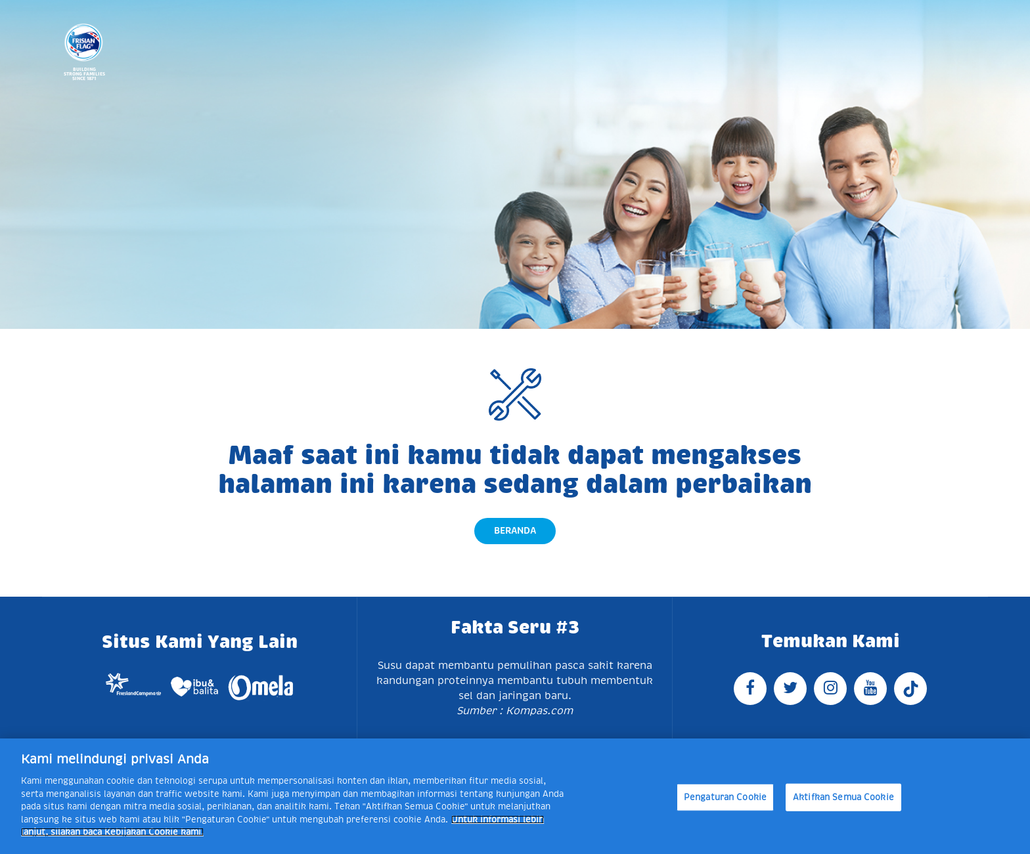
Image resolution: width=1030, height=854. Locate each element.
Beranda (515, 530)
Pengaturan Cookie (725, 797)
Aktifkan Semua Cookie (843, 797)
